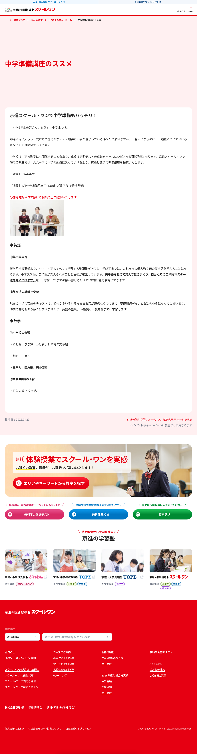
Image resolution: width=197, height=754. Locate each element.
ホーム (6, 20)
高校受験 (106, 687)
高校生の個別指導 (63, 669)
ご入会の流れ (157, 669)
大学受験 (106, 664)
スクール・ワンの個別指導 (19, 675)
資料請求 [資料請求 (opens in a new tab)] (164, 514)
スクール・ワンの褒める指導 (20, 681)
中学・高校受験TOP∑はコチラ (47, 2)
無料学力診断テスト (36, 514)
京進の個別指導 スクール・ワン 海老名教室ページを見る (159, 419)
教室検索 (181, 11)
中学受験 (106, 681)
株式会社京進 (13, 707)
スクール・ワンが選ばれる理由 (22, 669)
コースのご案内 (62, 652)
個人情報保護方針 (14, 728)
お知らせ (10, 652)
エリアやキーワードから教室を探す (54, 483)
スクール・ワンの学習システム (21, 687)
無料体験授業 (100, 514)
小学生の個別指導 (63, 658)
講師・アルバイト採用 (59, 707)
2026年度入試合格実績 (114, 675)
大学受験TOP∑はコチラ (146, 2)
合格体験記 (107, 652)
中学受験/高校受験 (112, 658)
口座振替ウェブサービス (79, 728)
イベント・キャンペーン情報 (20, 658)
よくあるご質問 (158, 675)
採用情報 (34, 707)
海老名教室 (37, 20)
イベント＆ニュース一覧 (60, 20)
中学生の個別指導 (63, 664)
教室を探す (19, 20)
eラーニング (60, 675)
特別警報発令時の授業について (44, 728)
